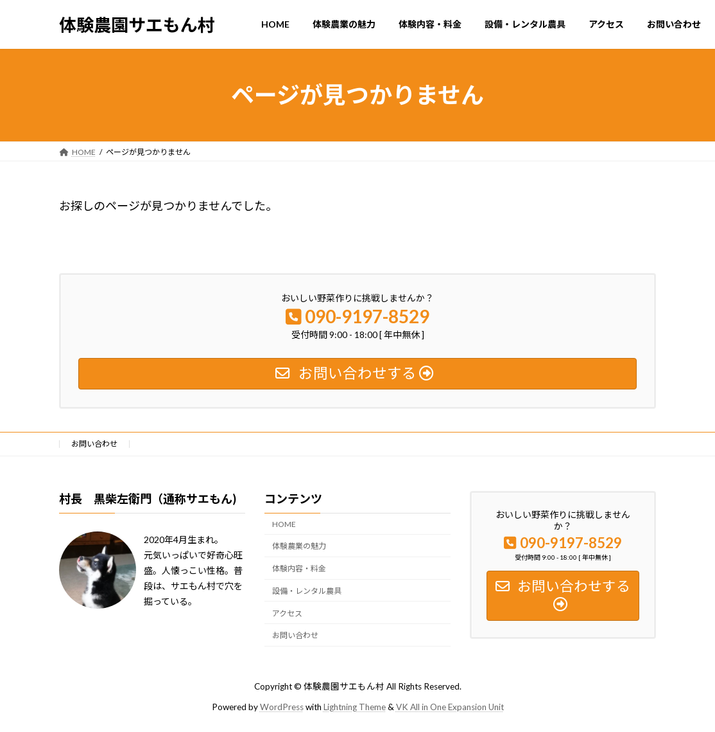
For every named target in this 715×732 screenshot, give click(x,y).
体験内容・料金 (299, 568)
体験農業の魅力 (299, 546)
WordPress (282, 707)
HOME (284, 524)
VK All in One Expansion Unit (450, 707)
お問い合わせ (94, 444)
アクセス (287, 613)
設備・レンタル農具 (306, 591)
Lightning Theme (354, 707)
